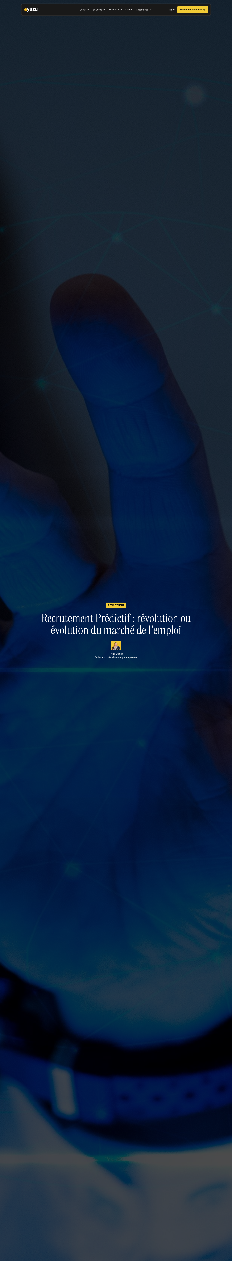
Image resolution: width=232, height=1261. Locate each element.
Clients (128, 9)
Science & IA (115, 9)
